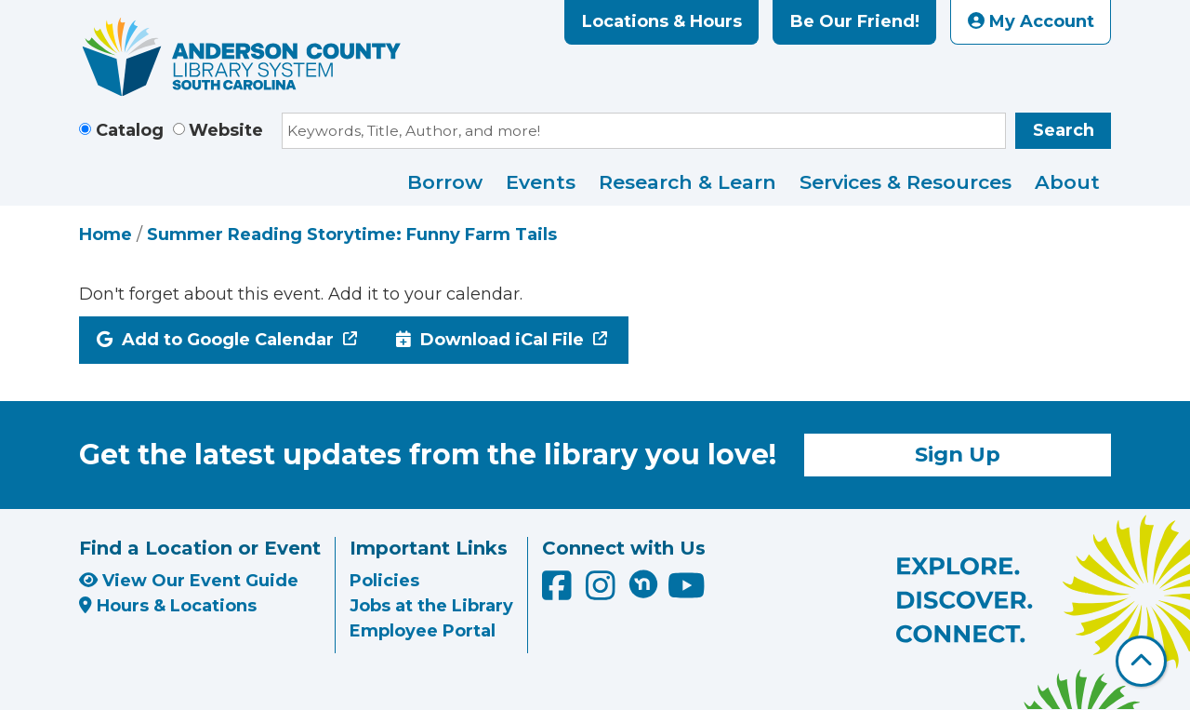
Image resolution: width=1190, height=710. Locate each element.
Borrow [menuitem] (445, 182)
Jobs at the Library (431, 606)
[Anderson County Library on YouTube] (687, 592)
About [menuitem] (1067, 182)
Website (226, 130)
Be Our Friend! (854, 21)
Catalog (130, 130)
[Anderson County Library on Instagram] (603, 592)
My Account (1031, 21)
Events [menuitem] (540, 182)
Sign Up (957, 454)
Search (1063, 130)
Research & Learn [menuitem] (687, 182)
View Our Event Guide (188, 580)
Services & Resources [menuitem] (906, 182)
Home (105, 234)
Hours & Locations (168, 606)
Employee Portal (423, 631)
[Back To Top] (1141, 661)
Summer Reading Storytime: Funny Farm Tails (352, 234)
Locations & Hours (662, 21)
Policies (384, 580)
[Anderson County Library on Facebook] (559, 592)
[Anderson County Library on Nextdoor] (643, 583)
